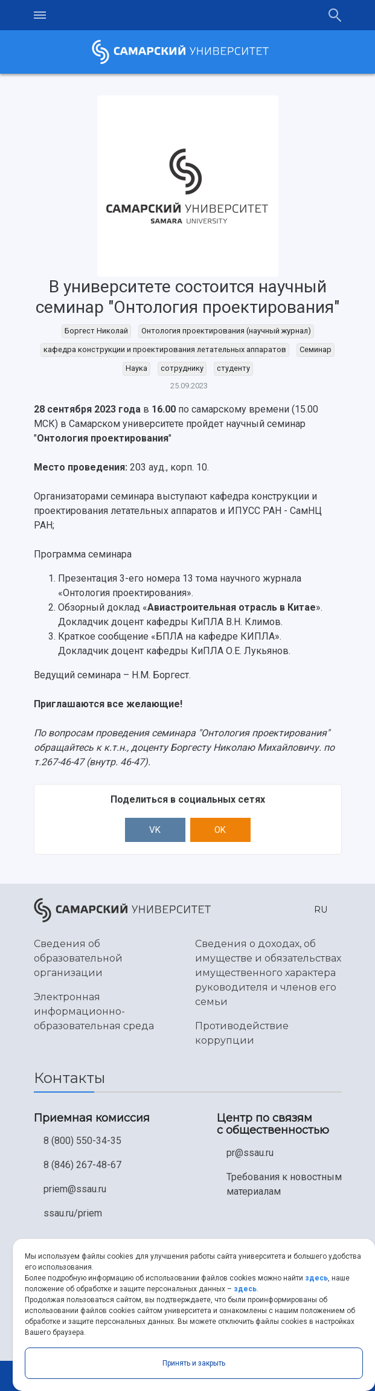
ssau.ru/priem (72, 1213)
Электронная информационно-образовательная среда (94, 1011)
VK (155, 829)
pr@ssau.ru (250, 1152)
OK (220, 829)
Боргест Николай (96, 330)
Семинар (316, 349)
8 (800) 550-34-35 (82, 1140)
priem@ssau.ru (74, 1189)
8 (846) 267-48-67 (82, 1165)
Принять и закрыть (193, 1363)
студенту (233, 368)
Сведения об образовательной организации (78, 958)
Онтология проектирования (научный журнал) (226, 330)
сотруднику (182, 368)
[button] (318, 910)
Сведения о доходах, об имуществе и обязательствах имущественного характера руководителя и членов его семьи (268, 972)
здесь (316, 1278)
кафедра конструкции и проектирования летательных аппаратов (164, 349)
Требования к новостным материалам (284, 1184)
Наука (136, 368)
